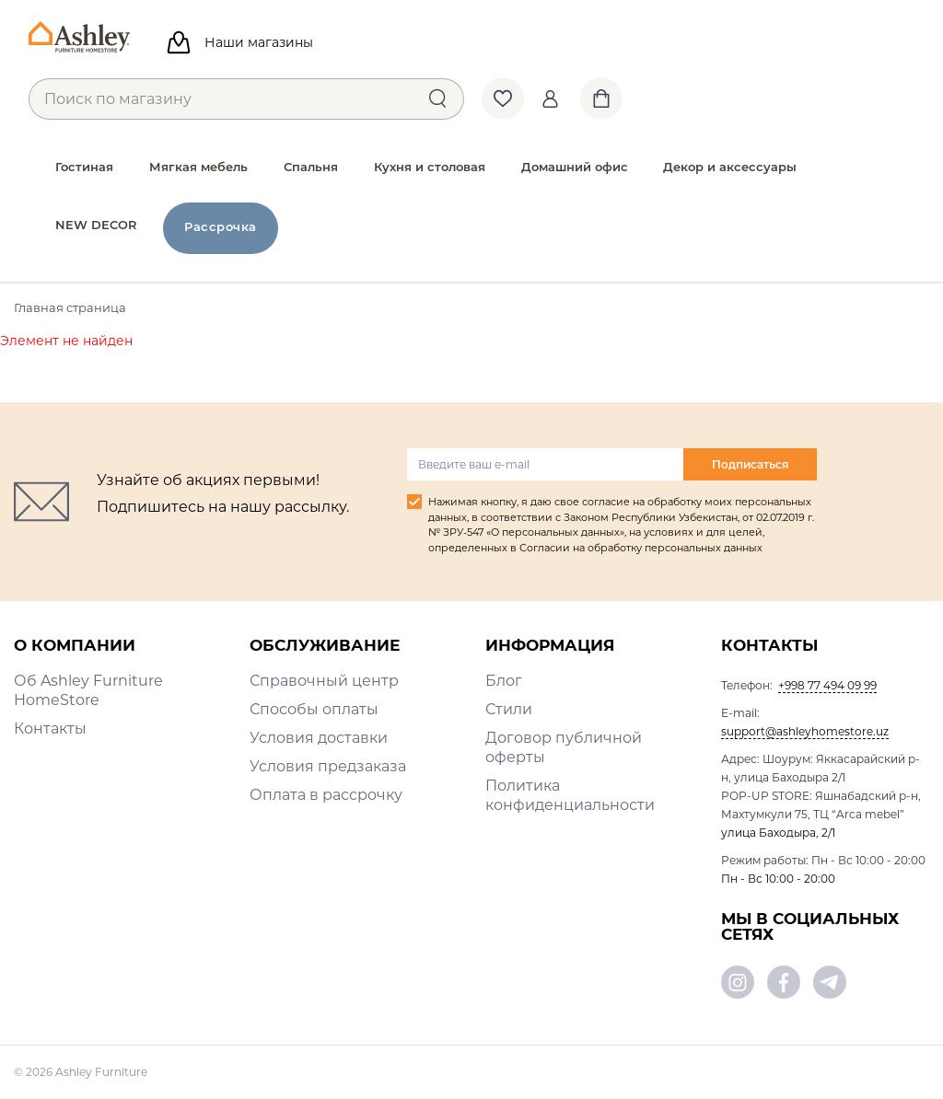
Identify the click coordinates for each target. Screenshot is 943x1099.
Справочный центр (324, 680)
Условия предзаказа (328, 766)
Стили (508, 709)
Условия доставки (319, 737)
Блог (503, 680)
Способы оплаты (314, 709)
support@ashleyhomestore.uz (805, 731)
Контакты (50, 728)
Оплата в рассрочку (326, 795)
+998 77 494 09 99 (827, 685)
